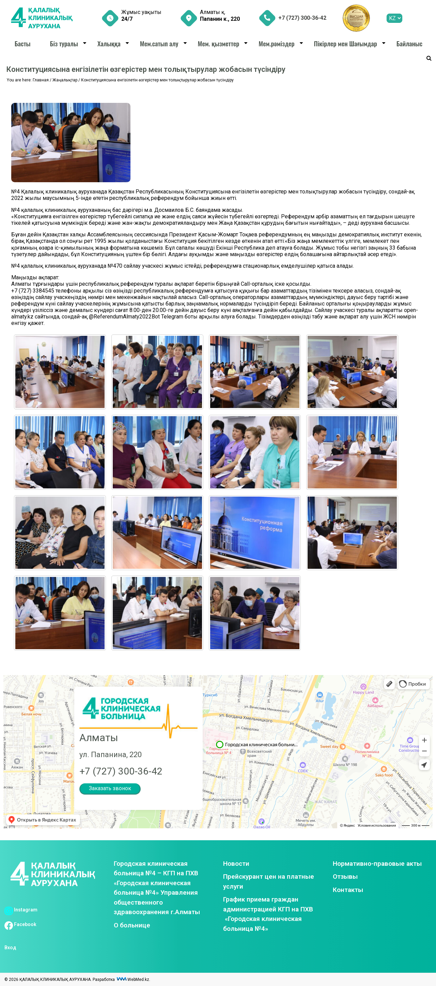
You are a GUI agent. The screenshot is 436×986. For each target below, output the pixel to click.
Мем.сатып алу (159, 43)
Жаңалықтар (64, 80)
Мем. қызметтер (218, 43)
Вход (10, 947)
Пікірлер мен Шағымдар (345, 43)
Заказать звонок (110, 788)
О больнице (132, 925)
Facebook (20, 924)
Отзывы (345, 876)
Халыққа (109, 43)
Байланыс (409, 43)
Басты (23, 43)
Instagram (20, 909)
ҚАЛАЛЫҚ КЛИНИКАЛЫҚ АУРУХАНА (50, 18)
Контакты (348, 890)
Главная (41, 80)
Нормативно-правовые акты (377, 863)
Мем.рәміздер (276, 43)
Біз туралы (64, 43)
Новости (236, 863)
